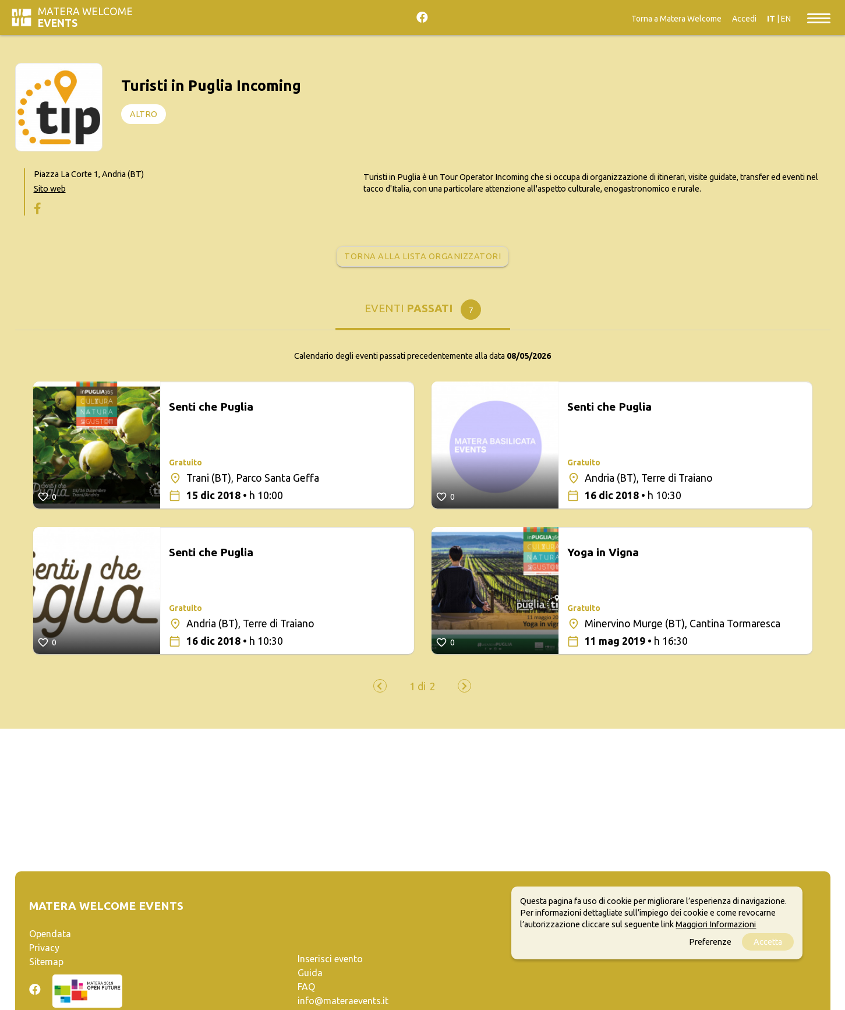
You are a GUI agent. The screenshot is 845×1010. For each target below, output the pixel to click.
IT (771, 18)
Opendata (50, 933)
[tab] (422, 312)
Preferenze (710, 942)
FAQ (306, 986)
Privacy (44, 947)
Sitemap (46, 961)
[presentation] (380, 686)
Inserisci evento (330, 959)
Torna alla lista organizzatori (422, 256)
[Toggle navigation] (818, 17)
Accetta (768, 942)
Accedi (744, 18)
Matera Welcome (85, 17)
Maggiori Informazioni (716, 924)
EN (786, 18)
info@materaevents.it (343, 1000)
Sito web (50, 188)
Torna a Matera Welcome (676, 18)
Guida (310, 972)
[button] (417, 687)
